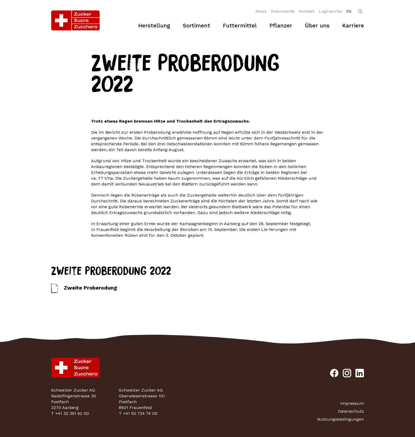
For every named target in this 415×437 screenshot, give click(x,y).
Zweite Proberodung (90, 288)
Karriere (353, 25)
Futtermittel (240, 25)
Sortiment (196, 25)
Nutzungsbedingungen (340, 419)
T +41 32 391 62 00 (70, 413)
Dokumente (283, 11)
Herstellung (154, 25)
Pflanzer (280, 25)
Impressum (352, 403)
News (261, 11)
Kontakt (306, 11)
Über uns (317, 25)
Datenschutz (351, 411)
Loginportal (330, 11)
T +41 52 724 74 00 (138, 413)
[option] (349, 11)
